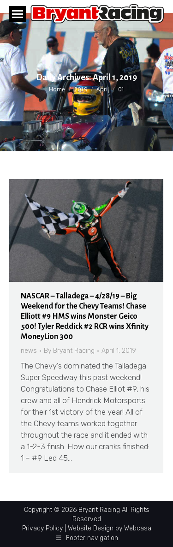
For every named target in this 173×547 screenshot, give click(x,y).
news (29, 351)
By (69, 351)
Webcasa (137, 528)
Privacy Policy (42, 528)
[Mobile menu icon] (17, 14)
